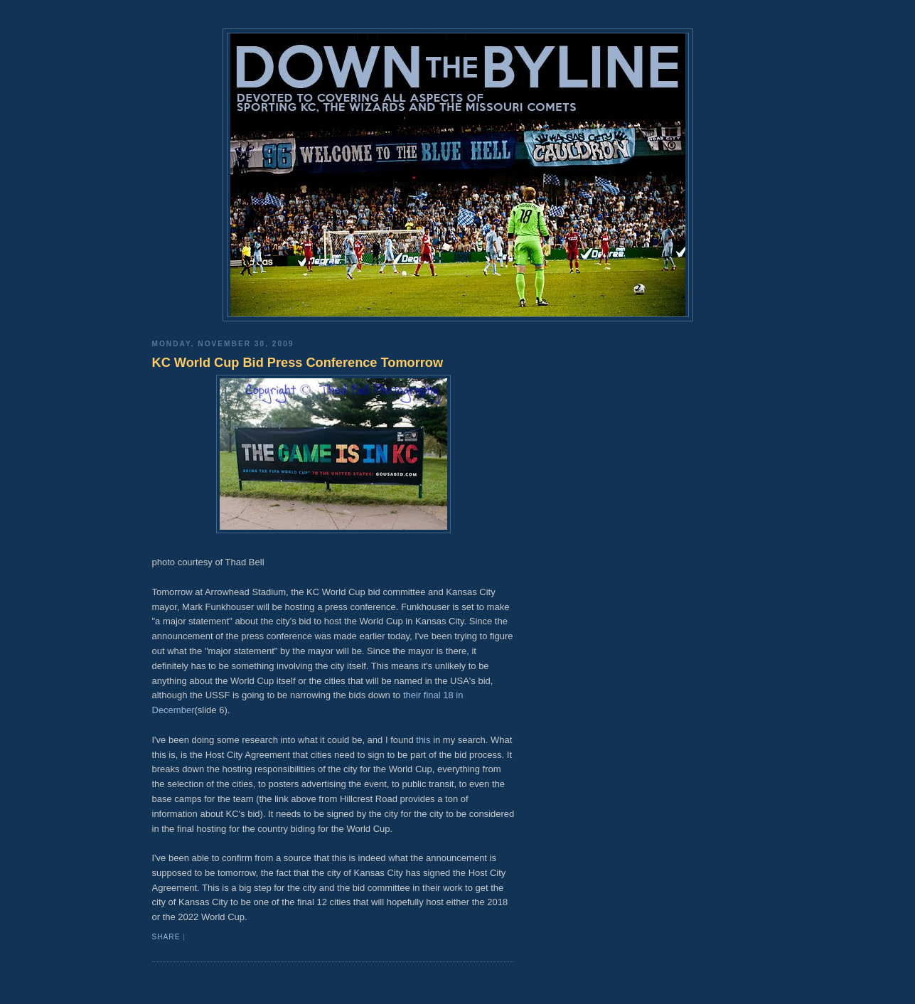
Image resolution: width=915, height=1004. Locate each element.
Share (166, 937)
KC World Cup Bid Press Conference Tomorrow (298, 363)
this (423, 740)
